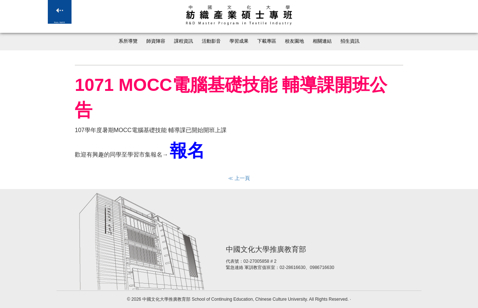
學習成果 (239, 41)
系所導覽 (128, 41)
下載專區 (266, 41)
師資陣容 (155, 41)
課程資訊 (183, 41)
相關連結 (322, 41)
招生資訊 (349, 41)
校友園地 (294, 41)
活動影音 (211, 41)
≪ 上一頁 (239, 178)
